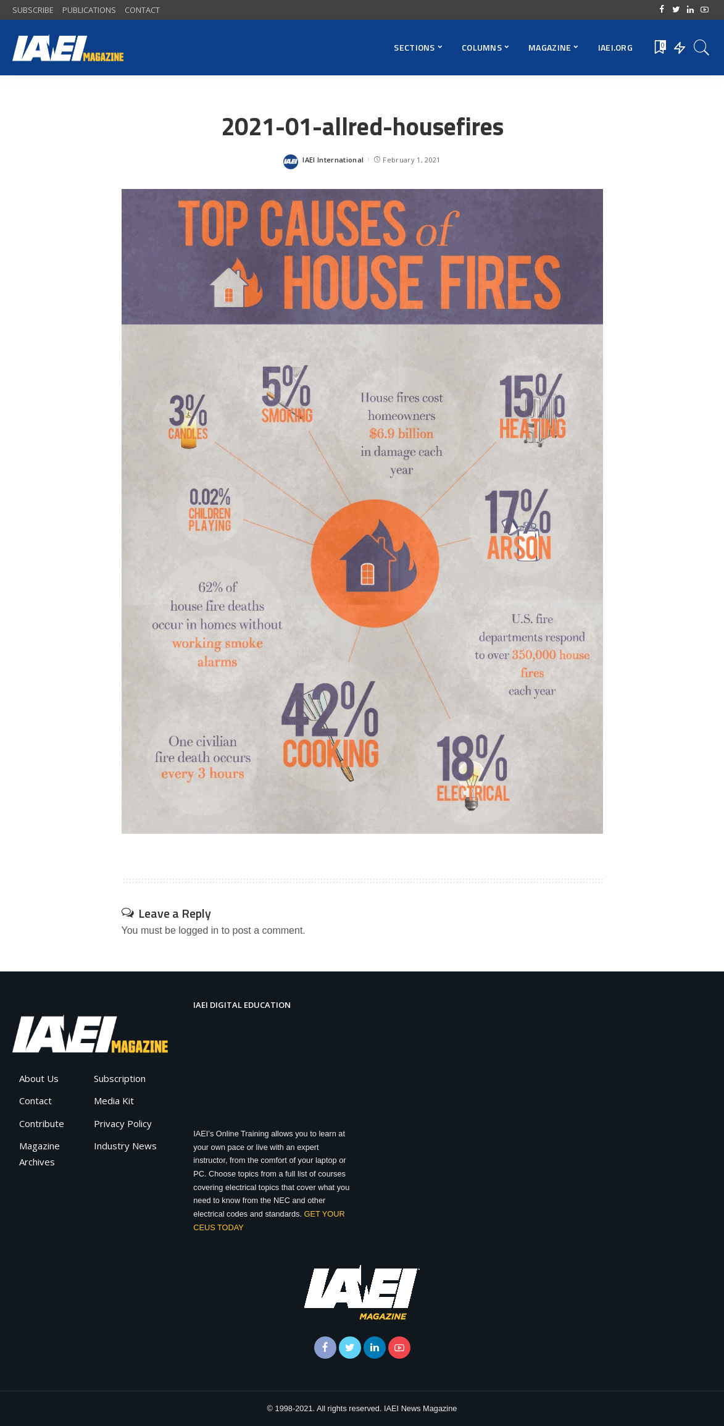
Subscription (120, 1078)
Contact (35, 1100)
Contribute (41, 1123)
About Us (39, 1078)
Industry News (125, 1145)
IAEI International (333, 159)
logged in (198, 930)
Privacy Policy (123, 1123)
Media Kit (114, 1100)
